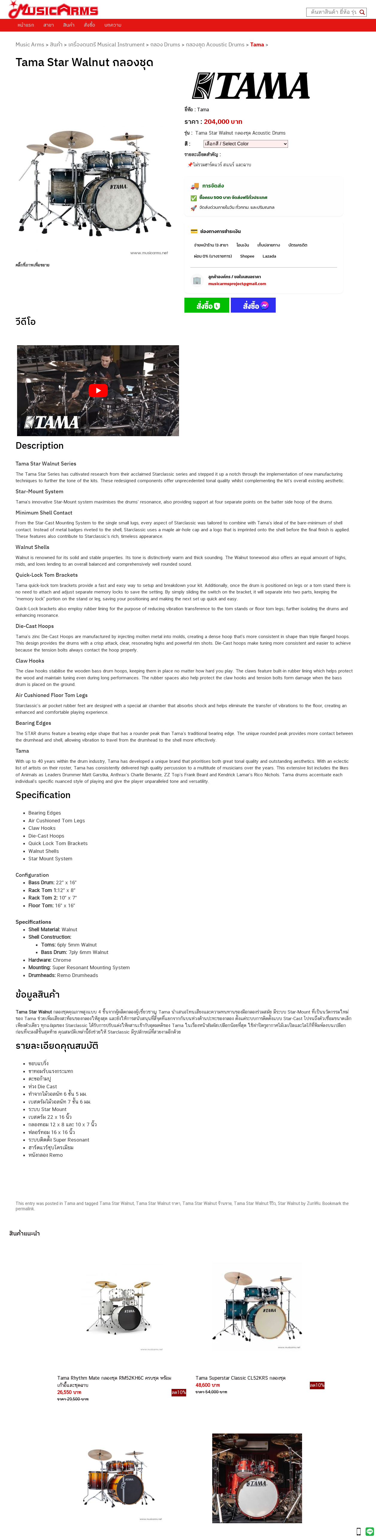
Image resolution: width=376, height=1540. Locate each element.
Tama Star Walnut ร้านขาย (207, 1203)
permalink (25, 1208)
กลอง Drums (165, 44)
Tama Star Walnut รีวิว (255, 1203)
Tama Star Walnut (116, 1203)
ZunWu (313, 1203)
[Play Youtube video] (98, 390)
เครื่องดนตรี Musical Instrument (106, 44)
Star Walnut (289, 1203)
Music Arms (30, 44)
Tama (257, 44)
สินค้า (69, 25)
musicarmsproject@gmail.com (237, 284)
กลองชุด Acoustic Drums (215, 44)
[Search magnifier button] (362, 12)
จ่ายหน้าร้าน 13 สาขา (211, 245)
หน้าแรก (26, 25)
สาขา (48, 25)
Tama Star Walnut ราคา (158, 1203)
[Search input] (334, 12)
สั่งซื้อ (89, 25)
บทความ (113, 25)
